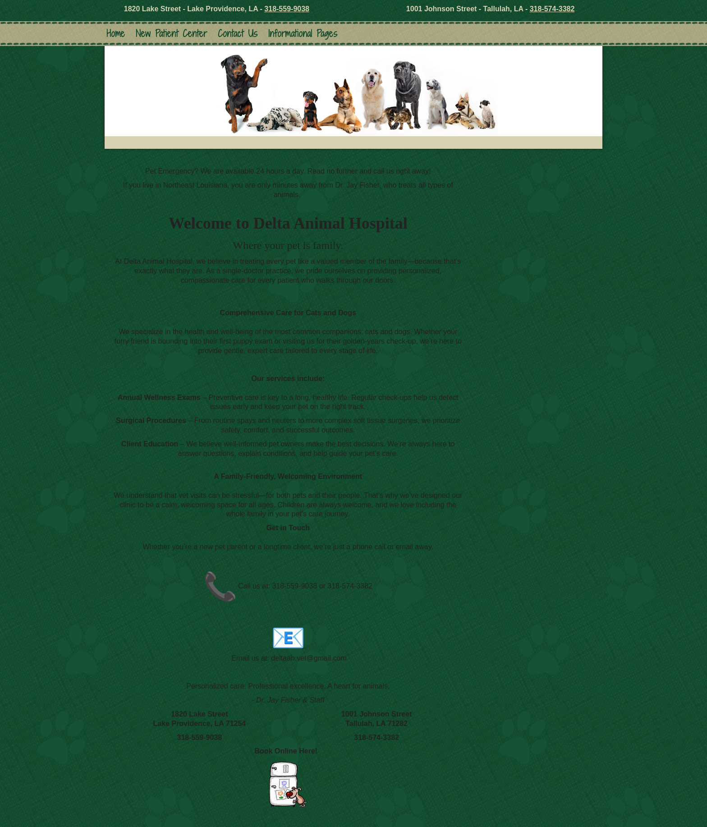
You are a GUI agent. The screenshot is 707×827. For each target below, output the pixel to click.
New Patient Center (171, 33)
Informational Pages (302, 33)
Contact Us (237, 33)
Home (115, 33)
